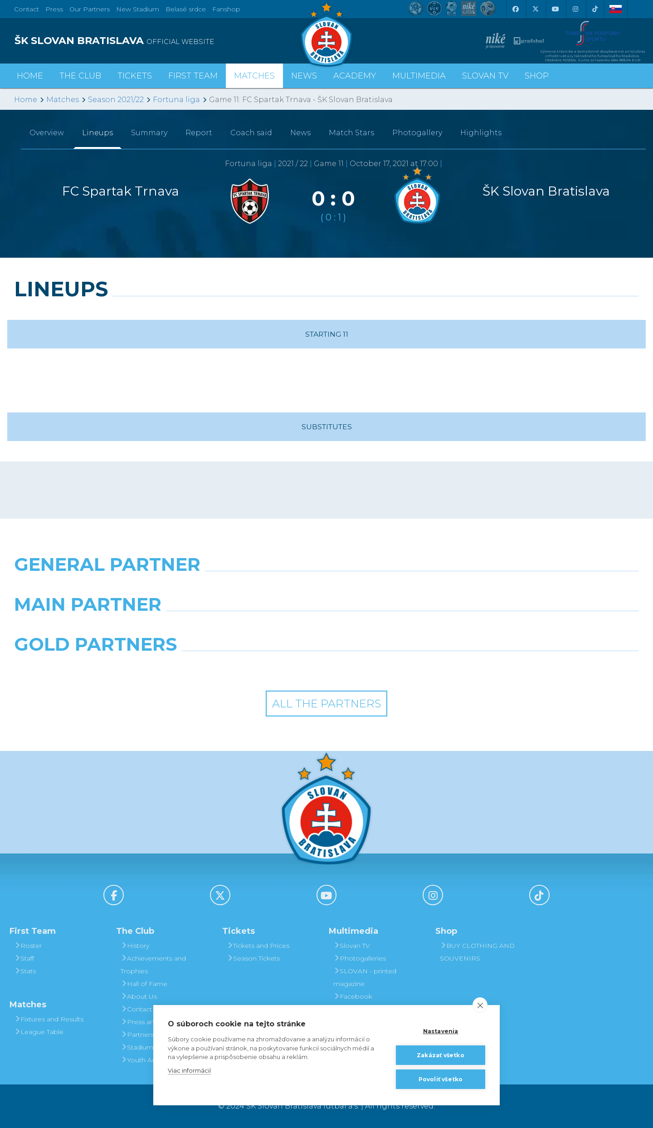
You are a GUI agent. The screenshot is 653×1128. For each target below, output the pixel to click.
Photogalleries (359, 958)
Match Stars (351, 132)
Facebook (352, 996)
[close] (480, 1005)
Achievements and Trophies (153, 964)
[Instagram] (575, 9)
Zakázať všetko (440, 1055)
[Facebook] (515, 9)
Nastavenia (440, 1031)
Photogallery (417, 132)
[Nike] (326, 587)
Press (54, 9)
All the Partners (326, 703)
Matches (62, 99)
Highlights (481, 132)
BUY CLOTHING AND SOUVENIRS (477, 952)
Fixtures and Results (48, 1019)
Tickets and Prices (258, 946)
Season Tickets (253, 958)
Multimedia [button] (419, 76)
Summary (149, 132)
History (135, 946)
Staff (24, 958)
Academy (354, 76)
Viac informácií (189, 1070)
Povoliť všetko (441, 1079)
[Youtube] (555, 9)
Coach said (251, 132)
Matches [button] (254, 76)
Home (25, 99)
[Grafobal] (247, 627)
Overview (46, 132)
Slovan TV (485, 76)
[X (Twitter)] (535, 9)
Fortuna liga (176, 99)
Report (198, 132)
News (304, 76)
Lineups (97, 132)
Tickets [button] (134, 76)
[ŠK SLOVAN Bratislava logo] (326, 34)
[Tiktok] (595, 9)
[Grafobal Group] (406, 667)
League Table (38, 1032)
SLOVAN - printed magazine (364, 977)
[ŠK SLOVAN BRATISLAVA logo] (167, 41)
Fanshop (226, 9)
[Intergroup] (247, 667)
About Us (139, 996)
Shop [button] (537, 76)
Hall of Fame (144, 984)
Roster (28, 946)
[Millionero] (406, 627)
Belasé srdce (186, 9)
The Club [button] (80, 76)
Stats (25, 971)
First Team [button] (193, 76)
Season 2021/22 (116, 99)
